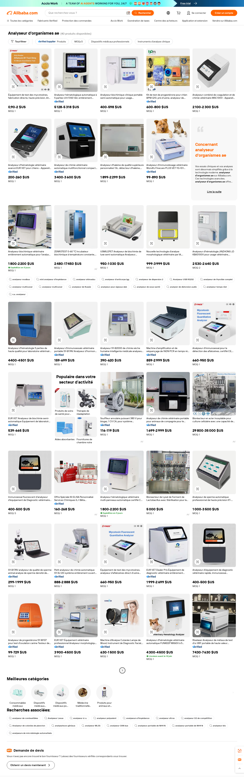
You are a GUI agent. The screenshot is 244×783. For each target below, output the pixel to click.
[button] (128, 13)
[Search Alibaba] (86, 13)
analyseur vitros (165, 718)
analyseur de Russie (80, 287)
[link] (239, 750)
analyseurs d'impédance (136, 718)
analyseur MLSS (91, 725)
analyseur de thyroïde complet (216, 279)
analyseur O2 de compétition (196, 718)
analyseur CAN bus (117, 725)
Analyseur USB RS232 (182, 279)
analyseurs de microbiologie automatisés (30, 733)
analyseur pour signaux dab (112, 287)
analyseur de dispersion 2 (149, 279)
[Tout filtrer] (18, 41)
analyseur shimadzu (84, 279)
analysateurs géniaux (63, 725)
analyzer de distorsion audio (182, 287)
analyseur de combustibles (23, 718)
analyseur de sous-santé (146, 287)
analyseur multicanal (20, 287)
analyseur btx (217, 725)
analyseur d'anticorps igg (115, 279)
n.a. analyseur (17, 294)
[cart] (179, 13)
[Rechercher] (143, 13)
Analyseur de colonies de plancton (27, 725)
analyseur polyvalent (104, 718)
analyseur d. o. (78, 718)
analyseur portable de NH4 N (150, 725)
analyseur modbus (19, 279)
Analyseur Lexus (53, 718)
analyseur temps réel (215, 287)
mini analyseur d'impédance (51, 279)
